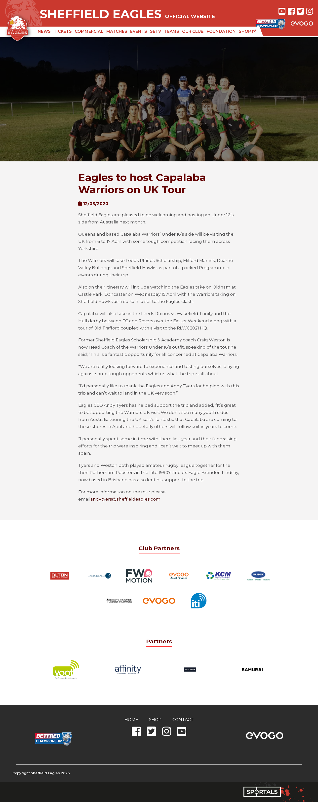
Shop (247, 31)
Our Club (193, 31)
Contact (183, 719)
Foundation (221, 31)
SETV (155, 31)
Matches (116, 31)
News (44, 31)
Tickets (63, 31)
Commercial (89, 31)
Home (131, 719)
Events (138, 31)
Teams (171, 31)
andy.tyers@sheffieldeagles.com (125, 499)
